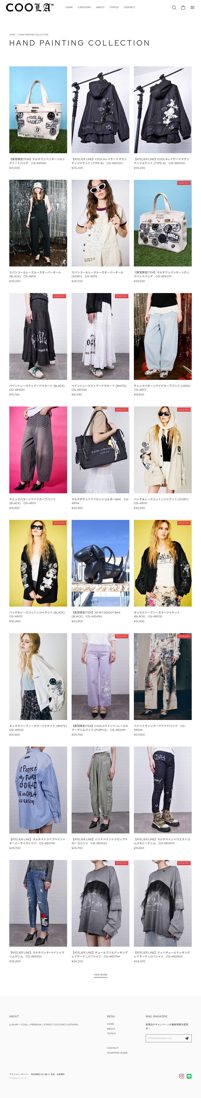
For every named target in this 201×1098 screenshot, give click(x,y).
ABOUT (100, 7)
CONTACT (129, 7)
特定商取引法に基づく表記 (43, 1074)
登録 (187, 1038)
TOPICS (114, 7)
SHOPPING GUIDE (117, 1052)
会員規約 (61, 1074)
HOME (69, 7)
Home (12, 34)
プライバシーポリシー (19, 1074)
